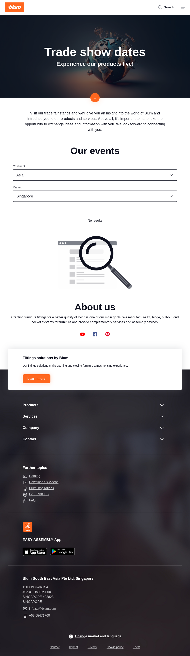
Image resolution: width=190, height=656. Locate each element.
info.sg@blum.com (42, 608)
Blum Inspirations (41, 488)
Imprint (73, 647)
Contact (54, 647)
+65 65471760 (39, 615)
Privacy (92, 647)
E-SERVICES (39, 494)
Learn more (37, 378)
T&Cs (136, 647)
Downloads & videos (44, 482)
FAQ (32, 500)
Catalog (34, 476)
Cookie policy (115, 647)
